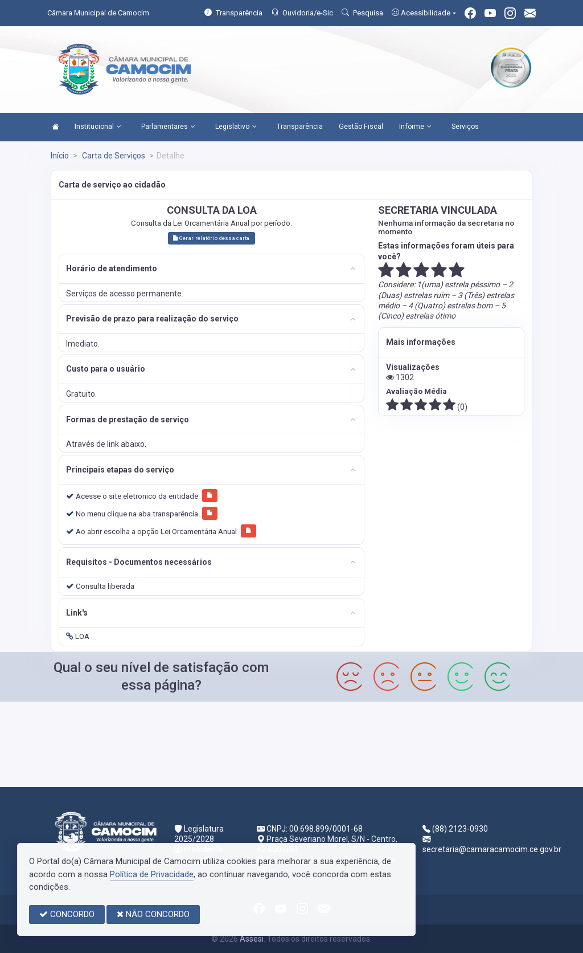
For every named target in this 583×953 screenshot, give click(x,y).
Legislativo (236, 127)
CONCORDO (67, 914)
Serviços (465, 127)
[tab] (211, 268)
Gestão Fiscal (361, 127)
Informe (415, 127)
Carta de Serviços (112, 155)
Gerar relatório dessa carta (211, 238)
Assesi (252, 938)
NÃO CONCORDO (153, 914)
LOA (77, 636)
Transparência (300, 127)
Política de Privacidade (152, 874)
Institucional (98, 127)
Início (60, 155)
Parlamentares (168, 127)
